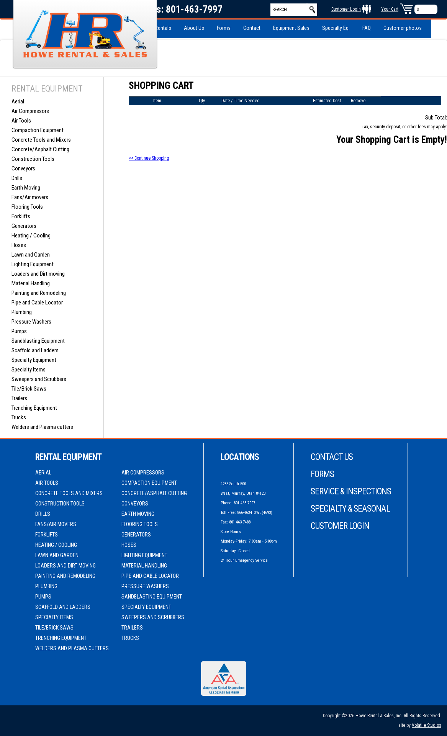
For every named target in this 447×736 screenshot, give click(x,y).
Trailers (19, 398)
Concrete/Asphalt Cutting (40, 149)
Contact (251, 28)
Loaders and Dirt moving (38, 273)
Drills (16, 178)
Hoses (18, 245)
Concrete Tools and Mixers (41, 139)
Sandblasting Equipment (38, 340)
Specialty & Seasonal (350, 509)
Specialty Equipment (33, 360)
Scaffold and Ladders (35, 350)
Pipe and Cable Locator (37, 302)
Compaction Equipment (37, 130)
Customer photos (402, 28)
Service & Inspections (351, 491)
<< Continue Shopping (149, 158)
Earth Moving (25, 187)
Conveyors (23, 168)
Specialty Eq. (336, 28)
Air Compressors (30, 111)
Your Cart (389, 9)
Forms (224, 28)
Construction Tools (32, 158)
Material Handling (30, 283)
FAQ (366, 28)
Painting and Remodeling (38, 292)
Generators (23, 225)
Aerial (17, 101)
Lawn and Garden (30, 254)
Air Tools (21, 120)
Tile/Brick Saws (28, 388)
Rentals (163, 28)
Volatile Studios (426, 725)
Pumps (19, 331)
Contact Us (332, 457)
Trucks (18, 417)
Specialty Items (28, 369)
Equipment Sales (291, 28)
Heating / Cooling (31, 235)
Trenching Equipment (34, 407)
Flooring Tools (27, 206)
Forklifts (20, 216)
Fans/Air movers (29, 197)
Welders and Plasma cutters (42, 427)
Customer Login (346, 9)
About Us (194, 28)
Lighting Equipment (32, 264)
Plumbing (21, 312)
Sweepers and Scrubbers (38, 379)
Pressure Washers (31, 321)
